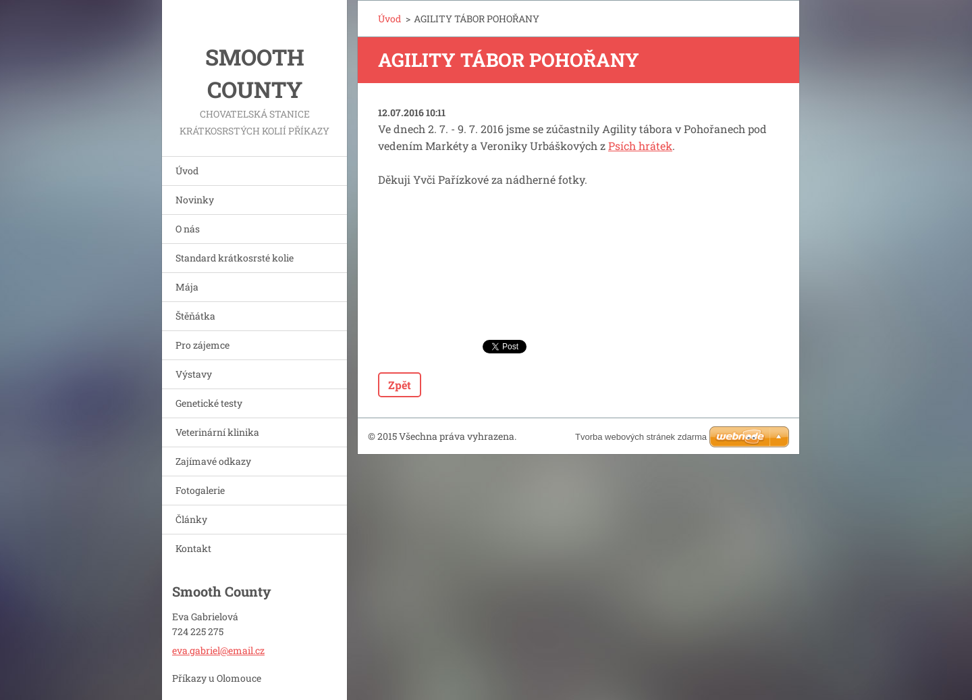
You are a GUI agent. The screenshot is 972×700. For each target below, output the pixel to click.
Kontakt (193, 548)
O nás (188, 228)
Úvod (187, 170)
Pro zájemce (203, 345)
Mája (187, 286)
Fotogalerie (200, 490)
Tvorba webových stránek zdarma (641, 437)
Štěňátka (195, 315)
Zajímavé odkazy (213, 461)
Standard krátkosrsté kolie (235, 257)
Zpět (399, 385)
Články (191, 519)
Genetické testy (209, 403)
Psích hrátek (640, 146)
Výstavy (194, 374)
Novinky (195, 199)
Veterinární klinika (217, 432)
